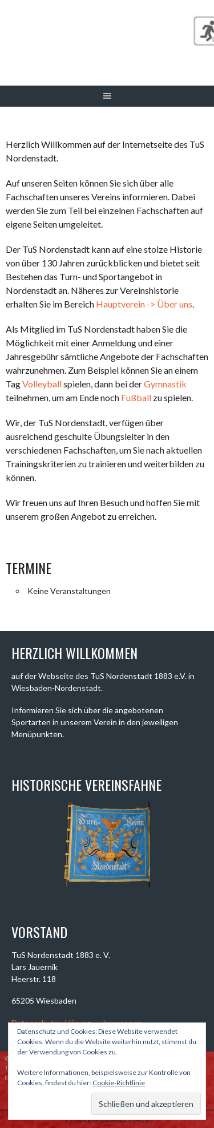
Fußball (136, 397)
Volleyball (42, 383)
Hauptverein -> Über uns (144, 303)
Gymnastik (165, 383)
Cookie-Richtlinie (118, 1082)
